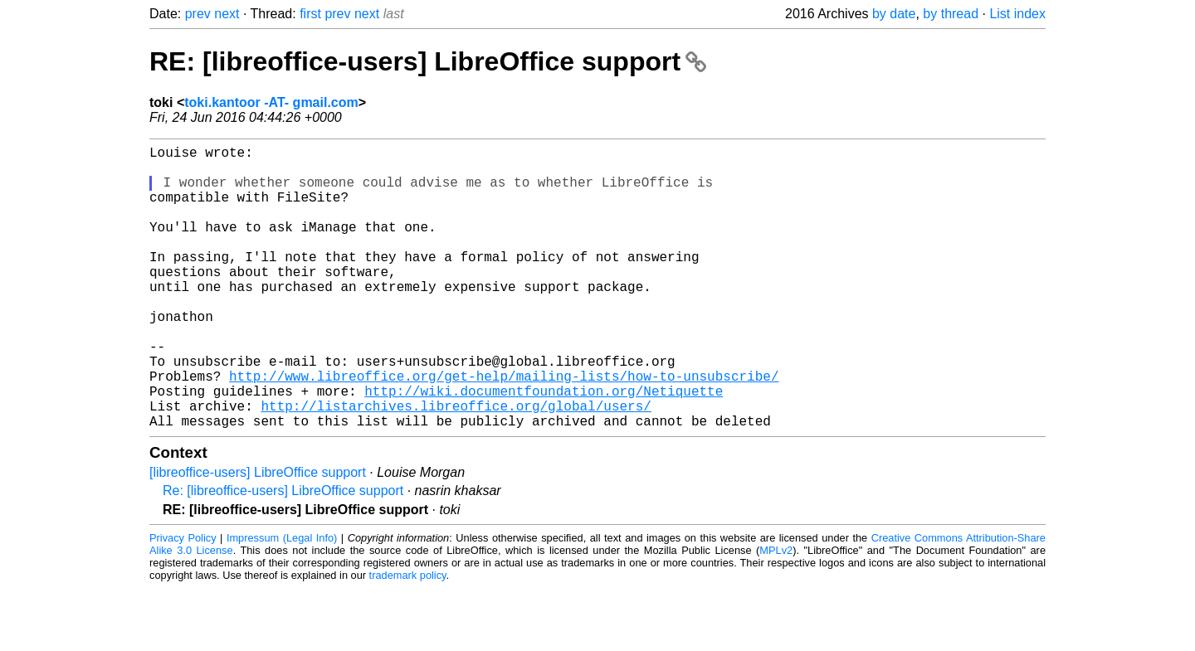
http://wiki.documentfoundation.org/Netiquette (543, 447)
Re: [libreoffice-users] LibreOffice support (283, 554)
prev (198, 14)
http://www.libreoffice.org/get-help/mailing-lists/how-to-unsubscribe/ (503, 429)
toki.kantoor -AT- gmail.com (271, 102)
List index (1017, 14)
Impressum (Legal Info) (282, 601)
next (226, 14)
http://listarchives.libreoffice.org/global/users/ (456, 465)
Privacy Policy (183, 601)
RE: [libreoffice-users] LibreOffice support (427, 61)
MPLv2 (776, 613)
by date (893, 14)
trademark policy (407, 638)
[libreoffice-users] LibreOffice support (257, 535)
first (310, 14)
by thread (950, 14)
